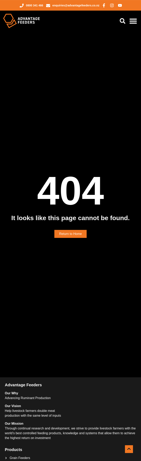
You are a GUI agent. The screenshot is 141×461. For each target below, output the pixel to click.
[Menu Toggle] (133, 21)
